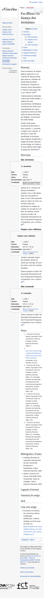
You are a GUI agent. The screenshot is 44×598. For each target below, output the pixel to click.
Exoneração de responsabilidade (30, 576)
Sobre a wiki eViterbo (26, 572)
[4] (23, 281)
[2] (39, 149)
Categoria (25, 540)
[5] (23, 324)
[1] (36, 92)
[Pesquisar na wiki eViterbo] (38, 12)
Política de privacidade (27, 568)
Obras (32, 540)
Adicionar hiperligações (13, 71)
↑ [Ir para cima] (25, 334)
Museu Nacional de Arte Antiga (30, 252)
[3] (23, 224)
